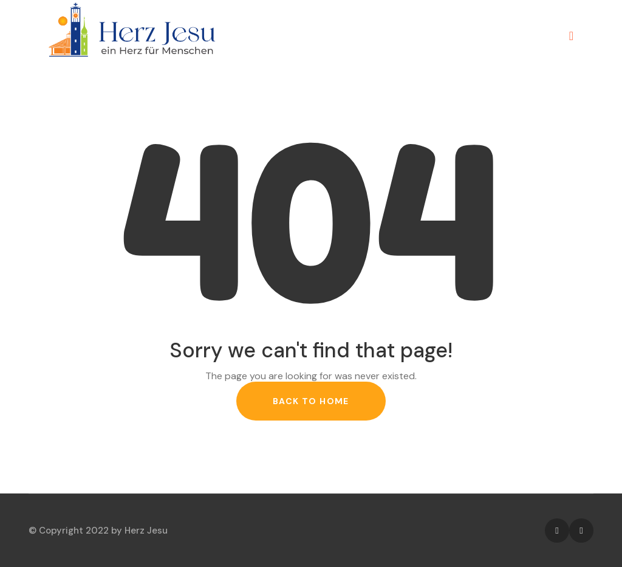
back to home (311, 401)
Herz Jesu (146, 530)
